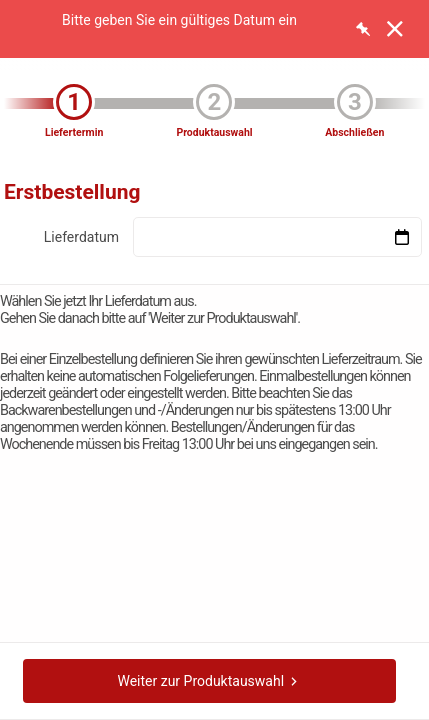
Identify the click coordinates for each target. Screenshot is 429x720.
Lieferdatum (81, 237)
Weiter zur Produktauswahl (209, 681)
